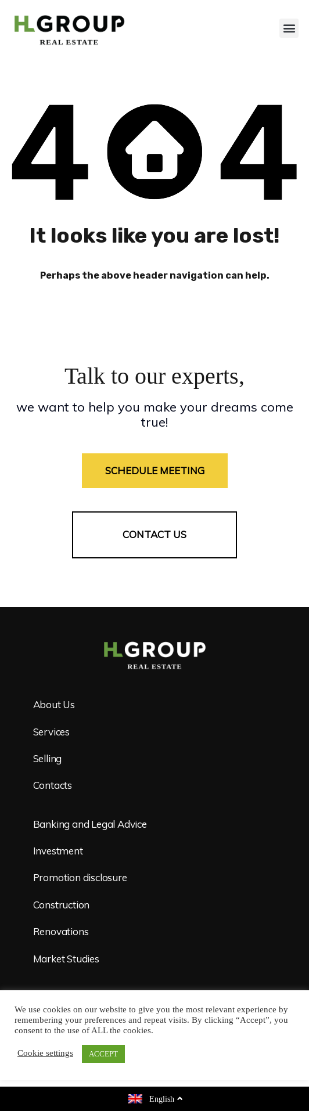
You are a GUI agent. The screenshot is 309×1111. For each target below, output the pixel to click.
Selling (47, 758)
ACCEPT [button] (103, 1053)
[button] (289, 28)
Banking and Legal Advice (90, 824)
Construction (61, 905)
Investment (58, 851)
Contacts (52, 785)
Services (51, 732)
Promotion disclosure (80, 877)
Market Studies (66, 959)
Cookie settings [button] (45, 1053)
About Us (54, 704)
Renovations (61, 931)
